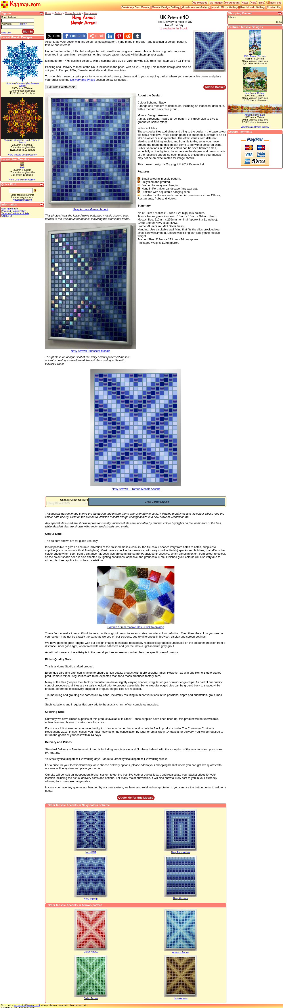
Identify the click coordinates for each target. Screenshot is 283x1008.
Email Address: (9, 17)
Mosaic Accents (73, 13)
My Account (232, 2)
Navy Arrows (90, 13)
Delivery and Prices (82, 78)
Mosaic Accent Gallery (195, 7)
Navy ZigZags (91, 898)
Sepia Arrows (180, 997)
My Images (216, 2)
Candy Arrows (91, 951)
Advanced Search (22, 200)
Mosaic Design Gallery (166, 7)
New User (6, 32)
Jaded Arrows (91, 997)
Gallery (58, 13)
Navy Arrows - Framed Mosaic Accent (135, 487)
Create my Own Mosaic (135, 7)
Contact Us (274, 7)
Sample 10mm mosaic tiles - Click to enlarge (135, 625)
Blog (261, 2)
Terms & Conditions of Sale (15, 213)
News (245, 2)
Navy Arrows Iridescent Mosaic (90, 349)
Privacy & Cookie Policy (13, 211)
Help (253, 2)
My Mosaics (200, 2)
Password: (6, 24)
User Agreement (9, 208)
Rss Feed (275, 2)
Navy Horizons (180, 897)
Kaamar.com (21, 4)
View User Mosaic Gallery (22, 179)
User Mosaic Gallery (252, 7)
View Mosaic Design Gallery (22, 154)
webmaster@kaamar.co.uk (27, 1004)
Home (48, 13)
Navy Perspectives (180, 851)
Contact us (6, 216)
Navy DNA (91, 851)
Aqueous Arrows (180, 951)
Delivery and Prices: (59, 741)
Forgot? (23, 24)
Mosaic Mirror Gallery (224, 7)
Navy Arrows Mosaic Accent (90, 207)
